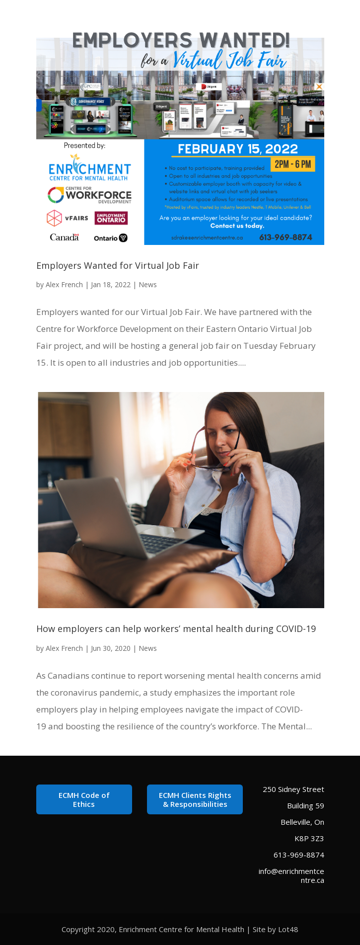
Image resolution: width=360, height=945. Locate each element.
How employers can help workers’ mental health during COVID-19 (176, 628)
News (148, 284)
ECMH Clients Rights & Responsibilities (195, 799)
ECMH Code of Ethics (84, 799)
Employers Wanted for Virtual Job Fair (117, 265)
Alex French (64, 284)
